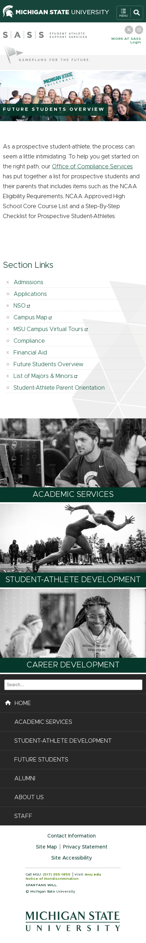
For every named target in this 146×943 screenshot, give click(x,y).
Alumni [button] (24, 778)
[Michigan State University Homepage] (56, 15)
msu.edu (93, 874)
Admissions (28, 282)
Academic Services (73, 495)
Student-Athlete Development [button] (63, 741)
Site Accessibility (71, 858)
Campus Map (30, 317)
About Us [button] (29, 797)
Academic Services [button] (43, 722)
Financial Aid (30, 353)
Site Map (46, 847)
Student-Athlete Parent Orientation (59, 388)
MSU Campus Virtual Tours (48, 329)
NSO (20, 306)
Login (135, 42)
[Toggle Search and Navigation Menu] (129, 12)
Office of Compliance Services (92, 166)
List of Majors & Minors (43, 376)
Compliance (29, 341)
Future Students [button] (41, 760)
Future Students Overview (48, 364)
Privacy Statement (85, 847)
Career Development (73, 665)
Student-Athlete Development (73, 580)
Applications (30, 294)
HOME (18, 702)
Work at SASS (126, 38)
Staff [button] (23, 816)
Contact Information (71, 836)
